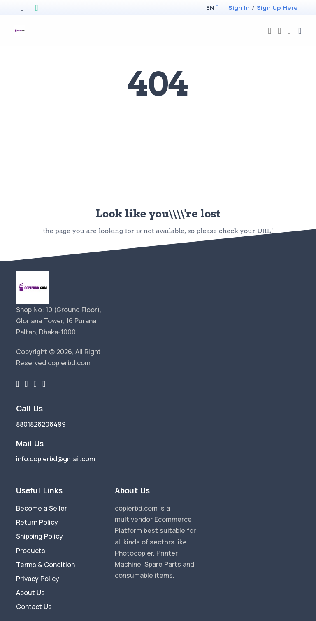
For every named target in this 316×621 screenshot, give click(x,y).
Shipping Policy (39, 536)
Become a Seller (41, 508)
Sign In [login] (239, 7)
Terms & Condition (45, 564)
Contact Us (34, 606)
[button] (210, 7)
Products (30, 550)
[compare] (279, 30)
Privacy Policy (37, 578)
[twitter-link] (17, 384)
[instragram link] (35, 384)
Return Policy (37, 522)
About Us (30, 592)
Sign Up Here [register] (277, 7)
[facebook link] (26, 384)
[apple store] (22, 8)
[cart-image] (289, 30)
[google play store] (36, 8)
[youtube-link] (43, 384)
